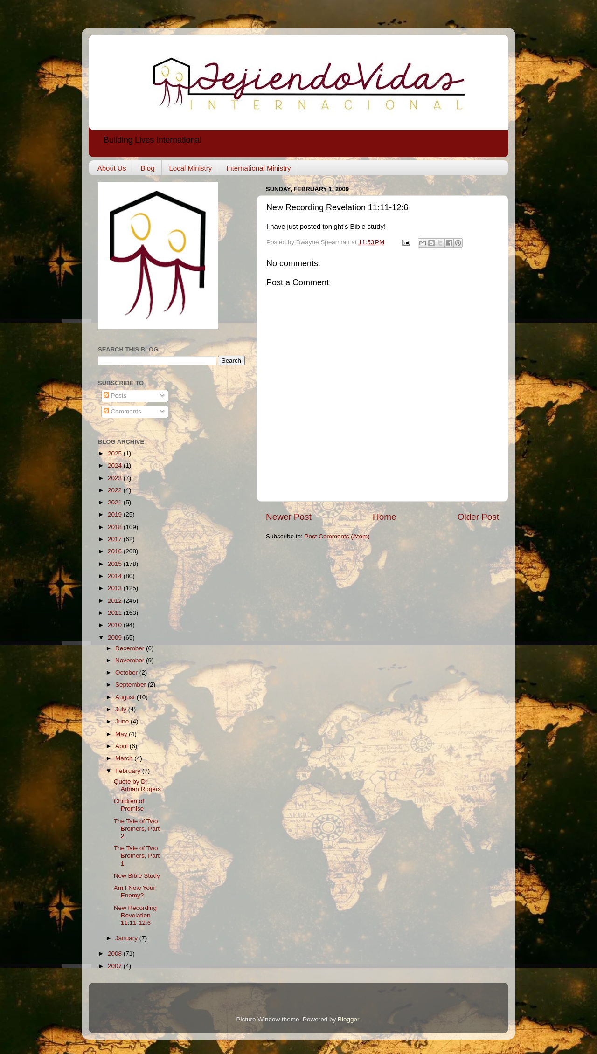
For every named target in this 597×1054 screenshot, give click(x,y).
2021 (116, 502)
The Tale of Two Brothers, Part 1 (137, 856)
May (122, 733)
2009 (116, 637)
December (130, 648)
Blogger (348, 1019)
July (121, 709)
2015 (116, 563)
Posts (115, 395)
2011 (116, 612)
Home (384, 517)
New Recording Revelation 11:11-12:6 (135, 915)
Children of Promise (129, 805)
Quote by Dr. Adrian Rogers (137, 785)
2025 (116, 453)
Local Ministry (190, 168)
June (123, 721)
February (128, 770)
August (126, 697)
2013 (116, 588)
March (124, 758)
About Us (111, 168)
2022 (116, 490)
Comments (122, 411)
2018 (116, 527)
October (127, 672)
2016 (116, 551)
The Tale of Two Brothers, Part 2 (137, 829)
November (130, 660)
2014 (116, 575)
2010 (116, 624)
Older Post (478, 517)
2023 (116, 478)
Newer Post (289, 517)
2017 (116, 539)
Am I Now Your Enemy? (134, 891)
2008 (116, 953)
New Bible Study (137, 875)
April (122, 746)
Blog (147, 168)
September (131, 684)
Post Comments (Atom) (337, 536)
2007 (116, 966)
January (127, 938)
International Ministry (258, 168)
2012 (116, 600)
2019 (116, 514)
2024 (116, 465)
